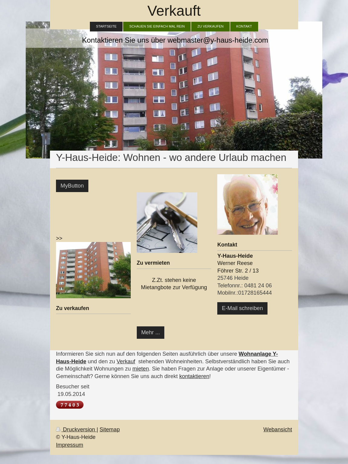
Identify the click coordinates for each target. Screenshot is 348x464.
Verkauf (126, 361)
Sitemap (110, 429)
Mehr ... (150, 332)
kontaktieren (194, 376)
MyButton (72, 186)
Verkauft (174, 11)
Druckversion (76, 429)
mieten (140, 369)
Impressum (69, 445)
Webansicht (277, 429)
